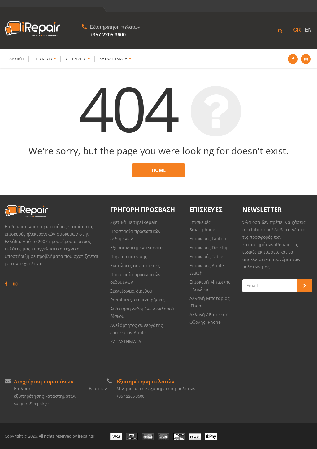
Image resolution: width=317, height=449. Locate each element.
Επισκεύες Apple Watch (206, 269)
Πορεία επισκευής (128, 256)
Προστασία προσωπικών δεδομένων (135, 235)
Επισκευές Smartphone (202, 226)
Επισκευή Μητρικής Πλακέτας (209, 285)
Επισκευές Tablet (207, 256)
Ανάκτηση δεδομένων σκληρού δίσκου (142, 312)
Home (159, 170)
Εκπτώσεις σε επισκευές (135, 265)
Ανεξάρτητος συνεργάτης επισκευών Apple (136, 329)
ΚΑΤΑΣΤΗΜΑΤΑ (115, 59)
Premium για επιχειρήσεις (137, 300)
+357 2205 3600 (108, 34)
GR (297, 29)
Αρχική (16, 59)
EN (308, 29)
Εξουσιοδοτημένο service (136, 247)
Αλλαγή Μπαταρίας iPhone (209, 302)
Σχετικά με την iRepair (133, 222)
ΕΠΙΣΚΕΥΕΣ (44, 59)
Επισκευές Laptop (207, 239)
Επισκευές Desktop (208, 247)
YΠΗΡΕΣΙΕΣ (77, 59)
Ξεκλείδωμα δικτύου (131, 291)
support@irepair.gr (31, 403)
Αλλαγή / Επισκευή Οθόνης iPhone (208, 318)
